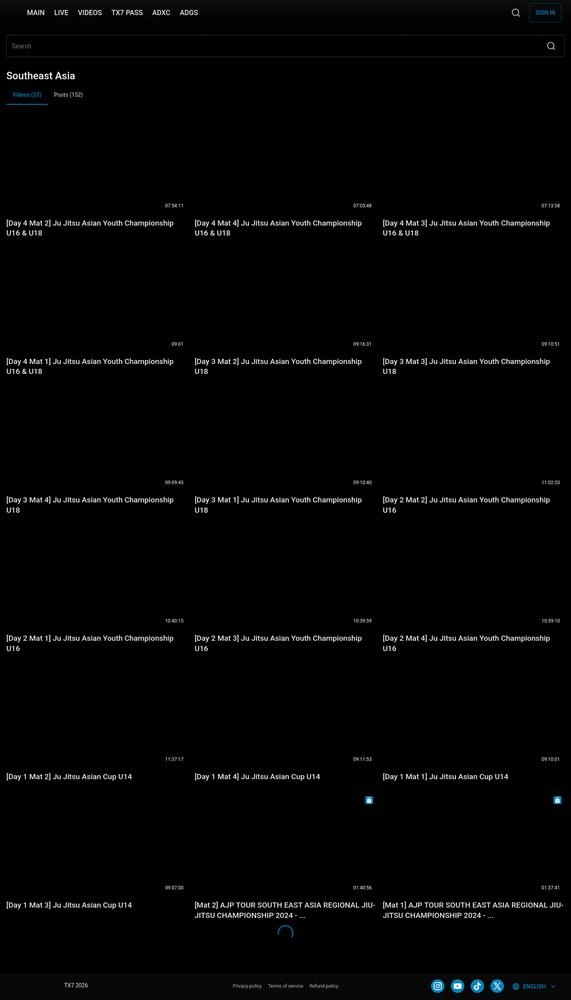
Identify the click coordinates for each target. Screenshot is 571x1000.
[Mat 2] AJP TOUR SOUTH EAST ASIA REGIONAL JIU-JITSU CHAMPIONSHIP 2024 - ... (285, 910)
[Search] (515, 12)
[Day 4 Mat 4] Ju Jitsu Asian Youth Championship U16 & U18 (278, 228)
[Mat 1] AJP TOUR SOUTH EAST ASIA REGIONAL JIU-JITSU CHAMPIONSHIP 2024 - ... (473, 910)
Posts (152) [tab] (68, 95)
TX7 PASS (127, 13)
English (534, 986)
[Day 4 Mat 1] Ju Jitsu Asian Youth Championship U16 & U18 (90, 366)
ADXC (161, 13)
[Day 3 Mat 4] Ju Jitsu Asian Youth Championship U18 (90, 505)
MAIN (36, 13)
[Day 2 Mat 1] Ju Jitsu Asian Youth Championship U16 (90, 643)
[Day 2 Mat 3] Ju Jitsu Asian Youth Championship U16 (278, 643)
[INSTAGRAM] (438, 986)
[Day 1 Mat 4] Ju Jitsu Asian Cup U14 (257, 776)
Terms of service (285, 986)
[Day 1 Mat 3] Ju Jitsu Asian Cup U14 (69, 905)
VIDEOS (90, 13)
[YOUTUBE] (457, 986)
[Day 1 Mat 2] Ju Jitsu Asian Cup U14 (69, 776)
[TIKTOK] (477, 986)
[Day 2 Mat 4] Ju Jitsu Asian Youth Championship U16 (466, 643)
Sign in (545, 13)
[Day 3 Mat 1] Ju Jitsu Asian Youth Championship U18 (278, 505)
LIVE (61, 13)
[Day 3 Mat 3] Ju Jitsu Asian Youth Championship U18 (466, 366)
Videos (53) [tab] (27, 98)
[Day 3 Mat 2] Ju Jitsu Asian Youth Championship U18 (278, 366)
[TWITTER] (497, 986)
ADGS (189, 13)
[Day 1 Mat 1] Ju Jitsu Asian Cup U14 (445, 776)
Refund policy (324, 986)
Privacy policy (247, 986)
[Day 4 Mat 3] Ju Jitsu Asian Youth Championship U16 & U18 (466, 228)
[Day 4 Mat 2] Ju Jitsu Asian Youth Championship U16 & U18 (90, 228)
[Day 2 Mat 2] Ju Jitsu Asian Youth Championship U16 (466, 505)
